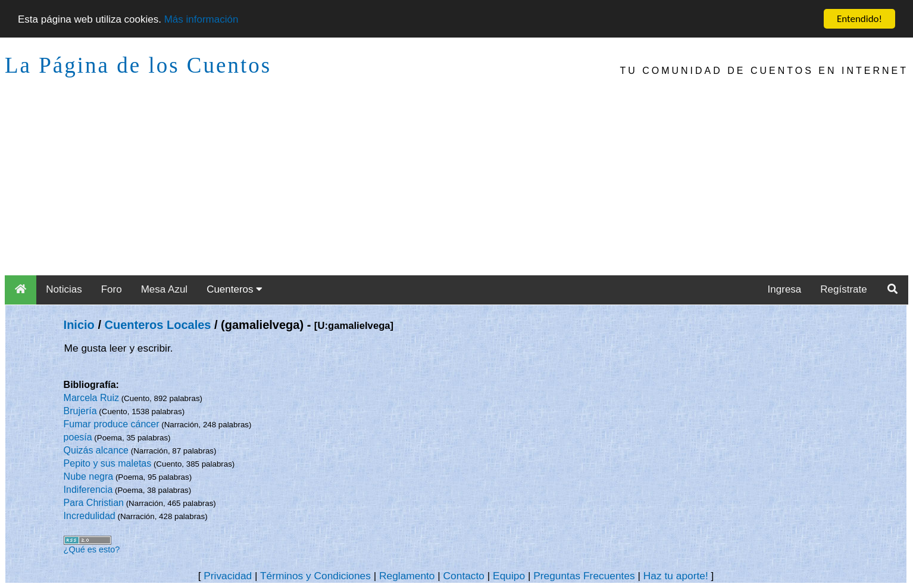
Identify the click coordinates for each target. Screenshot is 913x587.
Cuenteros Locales (158, 324)
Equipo (509, 576)
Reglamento (406, 576)
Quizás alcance (96, 450)
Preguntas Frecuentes (584, 576)
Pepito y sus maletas (108, 463)
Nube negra (89, 476)
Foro (111, 289)
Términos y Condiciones (315, 576)
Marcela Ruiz (91, 398)
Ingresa (785, 289)
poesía (78, 437)
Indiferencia (88, 489)
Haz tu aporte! (675, 576)
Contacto (463, 576)
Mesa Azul (164, 289)
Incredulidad (89, 516)
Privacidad (228, 576)
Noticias (64, 289)
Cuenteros (234, 289)
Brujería (80, 411)
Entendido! (859, 19)
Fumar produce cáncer (112, 424)
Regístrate (843, 289)
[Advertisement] (456, 186)
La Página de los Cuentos (138, 65)
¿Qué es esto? (92, 549)
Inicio (79, 324)
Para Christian (94, 503)
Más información (201, 18)
